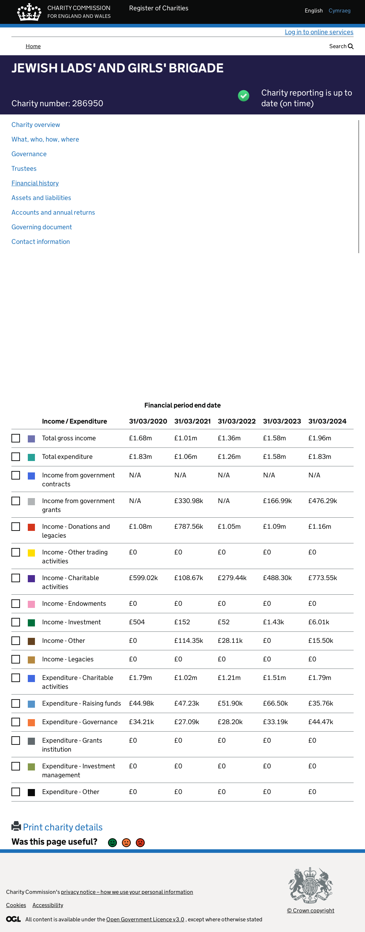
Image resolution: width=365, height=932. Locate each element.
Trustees (24, 168)
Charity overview (35, 125)
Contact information (40, 241)
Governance (29, 154)
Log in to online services (319, 32)
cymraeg (340, 10)
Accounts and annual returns (53, 212)
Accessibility (47, 905)
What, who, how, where (45, 139)
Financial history (35, 183)
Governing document (41, 227)
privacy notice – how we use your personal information (127, 892)
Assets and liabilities (41, 198)
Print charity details (57, 827)
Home (33, 46)
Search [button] (341, 46)
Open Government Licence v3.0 (145, 919)
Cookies (16, 905)
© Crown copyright (310, 910)
